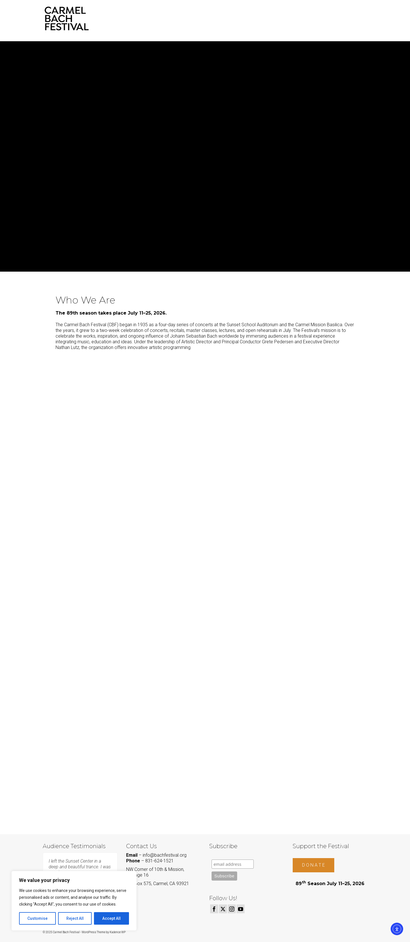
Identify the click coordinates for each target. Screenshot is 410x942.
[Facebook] (214, 908)
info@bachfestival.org (164, 855)
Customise (37, 918)
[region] (74, 901)
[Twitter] (223, 908)
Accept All (111, 918)
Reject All (75, 918)
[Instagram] (232, 908)
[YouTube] (241, 908)
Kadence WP (118, 932)
